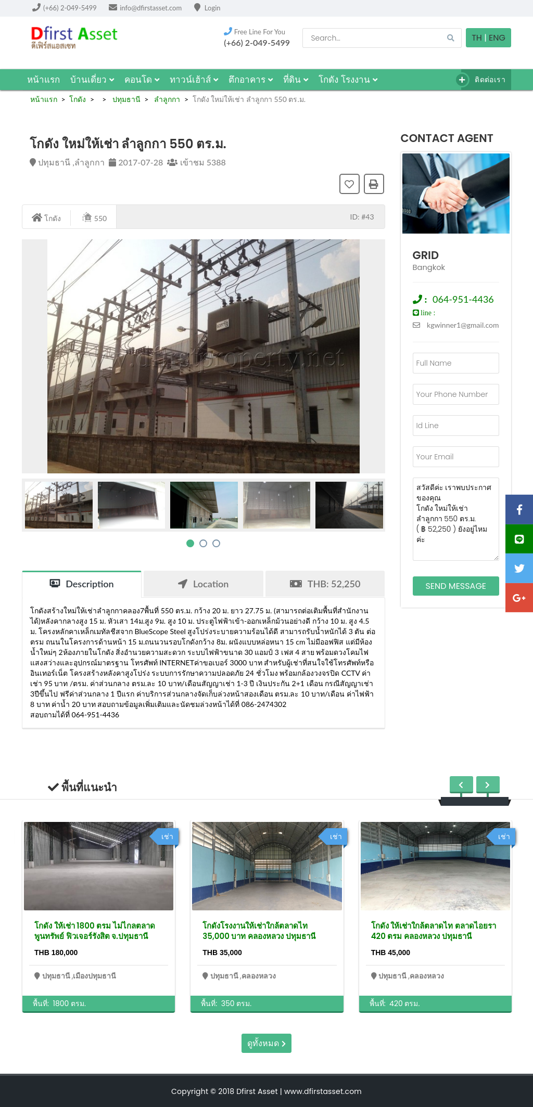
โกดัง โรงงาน (348, 79)
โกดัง (77, 99)
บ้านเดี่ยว (92, 79)
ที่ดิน (295, 79)
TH (477, 38)
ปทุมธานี (125, 99)
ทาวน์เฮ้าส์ (194, 79)
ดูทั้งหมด (266, 1043)
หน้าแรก (43, 79)
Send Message (455, 586)
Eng (497, 38)
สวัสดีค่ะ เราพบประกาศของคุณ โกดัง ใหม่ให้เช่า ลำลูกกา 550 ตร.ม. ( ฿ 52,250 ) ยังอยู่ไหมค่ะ (456, 519)
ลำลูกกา (167, 99)
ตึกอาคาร (251, 79)
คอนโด (141, 79)
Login (207, 8)
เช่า (167, 836)
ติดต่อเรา (483, 79)
